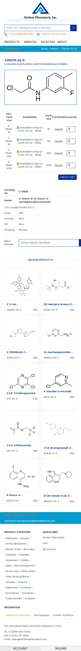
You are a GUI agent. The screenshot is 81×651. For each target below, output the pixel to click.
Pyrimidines (12, 593)
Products (13, 42)
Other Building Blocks (17, 576)
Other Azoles (28, 571)
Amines (24, 538)
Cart (45, 543)
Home (44, 48)
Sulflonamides (14, 598)
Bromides (29, 549)
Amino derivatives (16, 543)
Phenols (22, 582)
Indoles (25, 560)
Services (31, 42)
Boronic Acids (13, 549)
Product (54, 48)
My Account (49, 549)
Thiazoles (30, 598)
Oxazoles (10, 582)
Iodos (9, 565)
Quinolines (28, 593)
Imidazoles (12, 560)
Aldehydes (11, 538)
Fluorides (24, 554)
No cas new (12, 571)
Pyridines (26, 587)
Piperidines (12, 587)
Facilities (48, 42)
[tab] (17, 615)
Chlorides (11, 554)
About (62, 42)
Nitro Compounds (24, 565)
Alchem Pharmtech (54, 537)
